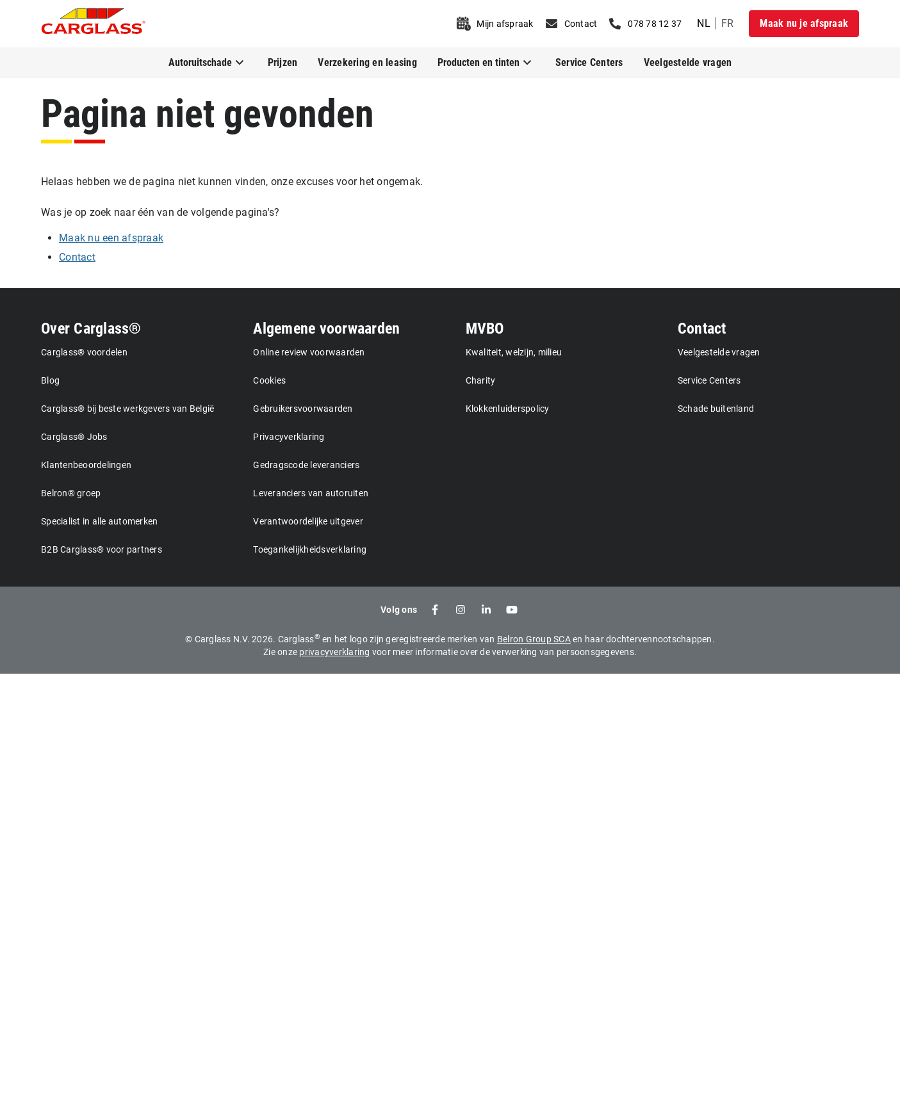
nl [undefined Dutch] (703, 23)
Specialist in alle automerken (99, 521)
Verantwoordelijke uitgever (308, 521)
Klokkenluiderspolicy (508, 408)
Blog (50, 380)
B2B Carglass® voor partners (101, 549)
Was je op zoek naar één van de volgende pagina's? (160, 212)
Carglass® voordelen (84, 352)
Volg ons (398, 610)
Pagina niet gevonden (207, 113)
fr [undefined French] (727, 23)
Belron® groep (71, 493)
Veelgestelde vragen (688, 62)
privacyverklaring (334, 652)
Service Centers (589, 62)
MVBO (485, 328)
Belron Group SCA (534, 639)
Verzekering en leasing (367, 62)
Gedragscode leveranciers (306, 465)
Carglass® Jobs (74, 437)
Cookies (269, 380)
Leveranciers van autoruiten (310, 493)
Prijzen (283, 62)
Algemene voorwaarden (326, 328)
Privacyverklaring (288, 437)
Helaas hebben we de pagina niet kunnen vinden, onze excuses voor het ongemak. (232, 181)
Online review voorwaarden (308, 352)
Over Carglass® (91, 328)
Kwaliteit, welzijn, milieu (514, 352)
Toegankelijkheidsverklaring (309, 549)
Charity (481, 380)
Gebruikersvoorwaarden (302, 408)
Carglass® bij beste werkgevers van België (127, 408)
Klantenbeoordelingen (86, 465)
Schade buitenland (716, 408)
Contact (702, 328)
